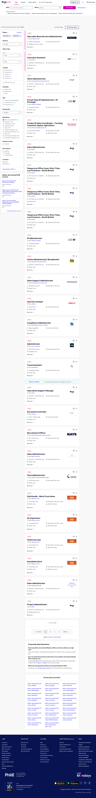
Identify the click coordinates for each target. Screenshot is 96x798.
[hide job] (76, 33)
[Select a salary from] (12, 55)
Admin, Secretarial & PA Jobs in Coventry (34, 714)
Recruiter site (24, 742)
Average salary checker (8, 762)
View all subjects (44, 749)
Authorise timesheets (84, 747)
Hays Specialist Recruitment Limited (41, 435)
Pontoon (34, 414)
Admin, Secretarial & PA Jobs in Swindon (69, 719)
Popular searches (6, 755)
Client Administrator (36, 79)
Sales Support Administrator (40, 280)
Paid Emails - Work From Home (41, 496)
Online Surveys (34, 540)
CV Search (23, 747)
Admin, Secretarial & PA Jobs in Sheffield (69, 704)
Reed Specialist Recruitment (86, 751)
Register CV (74, 2)
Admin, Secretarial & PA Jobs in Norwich (69, 684)
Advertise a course (45, 759)
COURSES (43, 739)
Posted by (5, 87)
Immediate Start (34, 561)
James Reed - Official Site (85, 759)
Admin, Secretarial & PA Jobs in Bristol (34, 704)
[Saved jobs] (91, 2)
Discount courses (44, 751)
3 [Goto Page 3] (54, 632)
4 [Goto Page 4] (59, 632)
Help (3, 764)
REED (80, 739)
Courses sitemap (44, 762)
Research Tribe (35, 498)
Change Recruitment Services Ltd (40, 81)
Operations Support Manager (40, 391)
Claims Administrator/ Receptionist (43, 259)
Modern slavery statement (66, 751)
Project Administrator (37, 604)
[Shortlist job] (74, 33)
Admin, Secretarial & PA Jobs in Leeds (52, 694)
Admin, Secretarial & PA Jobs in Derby (34, 719)
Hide (4, 98)
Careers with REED (83, 757)
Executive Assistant (36, 57)
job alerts (36, 661)
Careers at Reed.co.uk (65, 744)
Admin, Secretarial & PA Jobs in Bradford (70, 13)
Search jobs (69, 7)
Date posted (6, 109)
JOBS (3, 739)
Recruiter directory (7, 747)
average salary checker (44, 668)
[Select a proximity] (12, 44)
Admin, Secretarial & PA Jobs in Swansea (69, 714)
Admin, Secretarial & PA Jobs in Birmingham (44, 13)
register (45, 663)
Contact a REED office (7, 766)
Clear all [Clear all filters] (19, 32)
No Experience (33, 518)
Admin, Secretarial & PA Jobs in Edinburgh (34, 724)
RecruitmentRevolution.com (39, 127)
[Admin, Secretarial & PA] (7, 36)
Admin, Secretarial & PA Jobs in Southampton (69, 709)
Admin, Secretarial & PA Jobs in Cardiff (34, 709)
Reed (33, 149)
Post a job (23, 744)
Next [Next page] (66, 632)
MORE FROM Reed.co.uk (66, 739)
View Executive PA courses (14, 211)
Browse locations (6, 753)
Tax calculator (5, 759)
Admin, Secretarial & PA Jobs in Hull (52, 689)
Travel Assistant (34, 365)
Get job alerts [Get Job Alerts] (72, 27)
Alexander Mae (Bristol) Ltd (39, 261)
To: (3, 59)
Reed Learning (82, 753)
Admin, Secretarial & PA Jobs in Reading (69, 699)
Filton (22, 27)
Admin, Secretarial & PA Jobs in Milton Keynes (52, 719)
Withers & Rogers (36, 104)
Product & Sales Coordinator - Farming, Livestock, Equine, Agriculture (45, 124)
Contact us (4, 742)
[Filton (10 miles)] (17, 36)
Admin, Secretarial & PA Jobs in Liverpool (52, 704)
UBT (34, 60)
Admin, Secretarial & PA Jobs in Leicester (52, 699)
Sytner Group (36, 38)
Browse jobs (82, 7)
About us (61, 742)
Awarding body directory (46, 755)
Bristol (5, 162)
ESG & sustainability (84, 766)
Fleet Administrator (36, 475)
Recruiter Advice (25, 751)
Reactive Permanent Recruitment (40, 477)
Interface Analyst (35, 302)
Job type (5, 68)
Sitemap (4, 768)
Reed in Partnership (84, 755)
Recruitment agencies (26, 749)
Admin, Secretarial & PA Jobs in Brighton (34, 699)
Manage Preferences (66, 789)
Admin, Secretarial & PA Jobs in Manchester (52, 714)
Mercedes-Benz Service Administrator (44, 36)
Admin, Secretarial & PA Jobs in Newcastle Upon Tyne (52, 724)
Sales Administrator (36, 147)
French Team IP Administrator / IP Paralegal (42, 101)
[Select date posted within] (12, 112)
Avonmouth (6, 164)
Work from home (6, 749)
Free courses (43, 753)
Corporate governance (65, 749)
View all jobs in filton (9, 169)
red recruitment (36, 346)
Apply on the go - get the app (52, 637)
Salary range (6, 49)
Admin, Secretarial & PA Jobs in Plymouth (69, 694)
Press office (62, 747)
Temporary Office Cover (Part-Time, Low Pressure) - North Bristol (43, 169)
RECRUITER (24, 739)
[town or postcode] (50, 7)
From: (4, 52)
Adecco (34, 304)
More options (7, 148)
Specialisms (6, 117)
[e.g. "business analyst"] (21, 7)
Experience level (7, 141)
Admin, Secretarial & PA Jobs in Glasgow (52, 684)
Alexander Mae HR (36, 585)
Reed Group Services (84, 749)
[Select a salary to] (12, 61)
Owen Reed (35, 367)
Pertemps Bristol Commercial (39, 283)
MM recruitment (36, 456)
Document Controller (36, 412)
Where (37, 7)
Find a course (43, 747)
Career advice (5, 757)
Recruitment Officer (36, 433)
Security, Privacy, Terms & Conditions (81, 789)
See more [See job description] (30, 47)
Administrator (33, 344)
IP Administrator (34, 238)
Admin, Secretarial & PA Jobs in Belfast (19, 13)
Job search (4, 744)
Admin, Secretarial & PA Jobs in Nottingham (69, 689)
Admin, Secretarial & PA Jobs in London (52, 709)
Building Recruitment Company (40, 325)
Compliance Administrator (39, 323)
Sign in (39, 663)
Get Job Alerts (34, 382)
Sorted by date (59, 27)
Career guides (43, 757)
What (7, 7)
